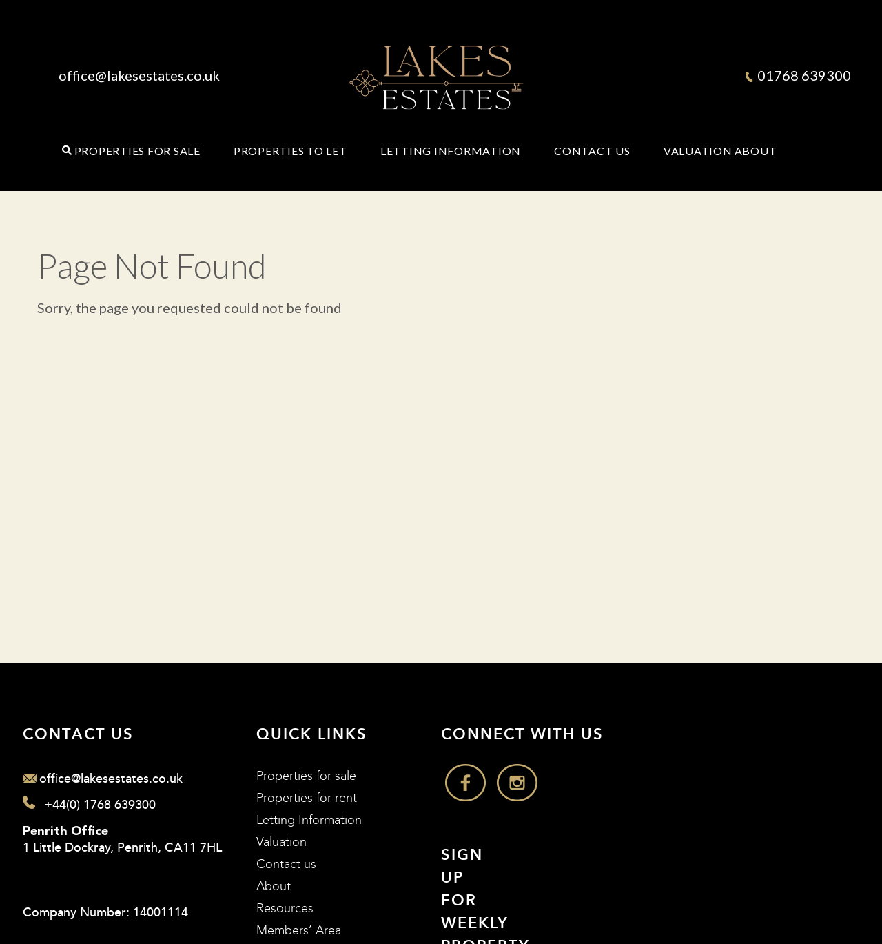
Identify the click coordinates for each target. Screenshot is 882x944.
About (756, 151)
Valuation (698, 151)
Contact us (286, 864)
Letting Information (450, 151)
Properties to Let (290, 151)
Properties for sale (306, 776)
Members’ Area (298, 931)
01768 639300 (798, 75)
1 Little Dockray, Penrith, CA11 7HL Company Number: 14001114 (122, 873)
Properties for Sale (137, 151)
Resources (285, 908)
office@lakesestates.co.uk (139, 75)
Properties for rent (306, 798)
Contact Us (592, 151)
